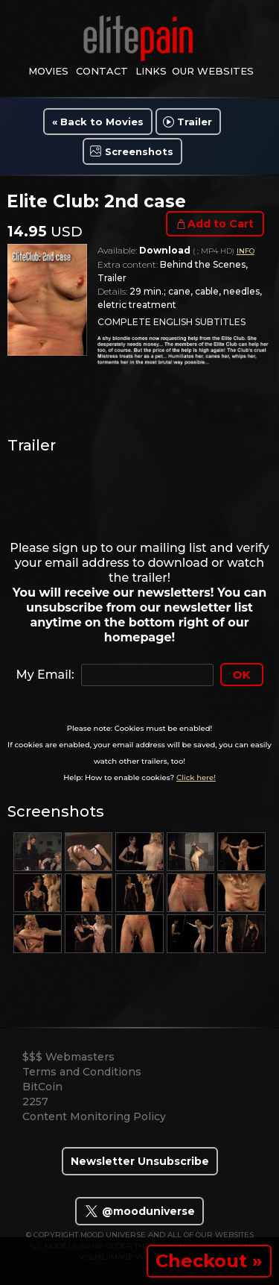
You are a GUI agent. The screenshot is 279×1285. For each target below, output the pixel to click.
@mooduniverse (139, 1211)
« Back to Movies (98, 122)
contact (102, 71)
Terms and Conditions (81, 1071)
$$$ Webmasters (68, 1056)
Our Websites (213, 71)
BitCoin (42, 1086)
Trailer (194, 122)
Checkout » (209, 1261)
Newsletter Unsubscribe (140, 1161)
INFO (245, 251)
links (151, 71)
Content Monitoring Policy (94, 1116)
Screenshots (139, 151)
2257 (35, 1101)
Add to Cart (220, 223)
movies (48, 71)
